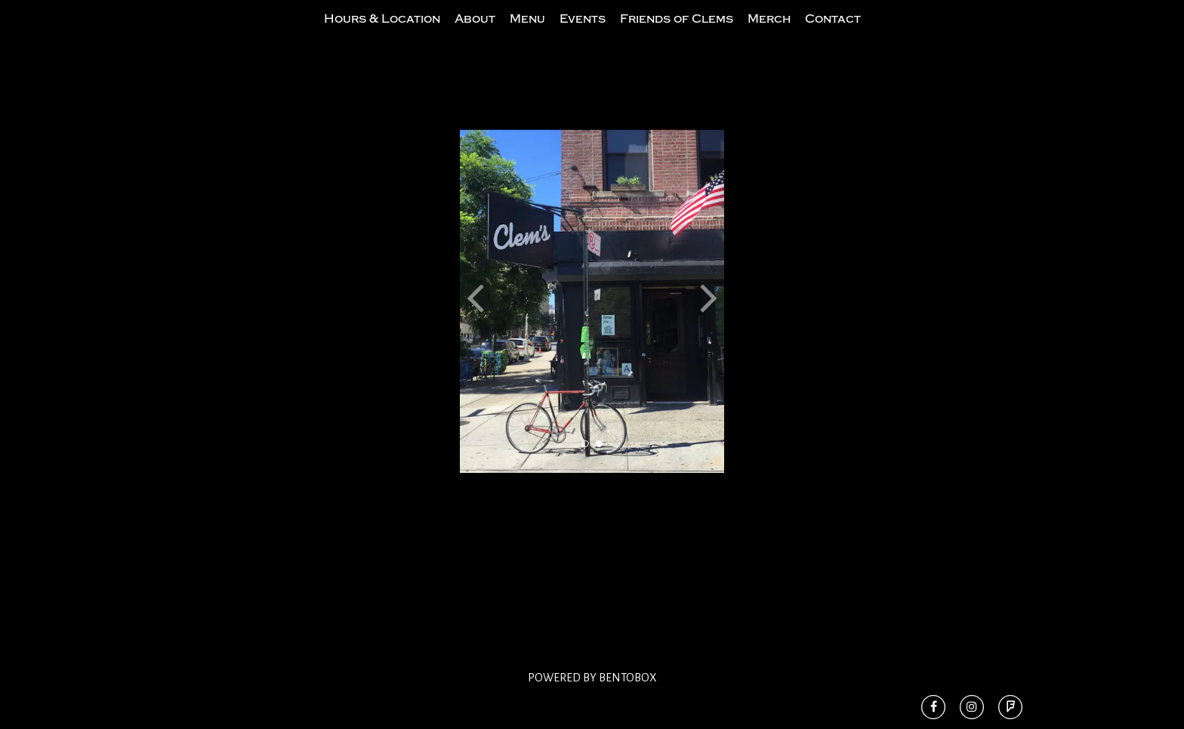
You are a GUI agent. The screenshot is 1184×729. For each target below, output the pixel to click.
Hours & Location (382, 32)
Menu (527, 32)
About (475, 32)
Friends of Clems (676, 32)
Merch (769, 32)
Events (583, 32)
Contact (833, 32)
